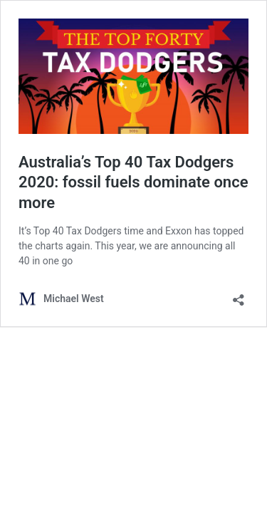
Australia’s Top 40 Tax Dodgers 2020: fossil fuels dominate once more (133, 182)
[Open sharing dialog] (238, 295)
